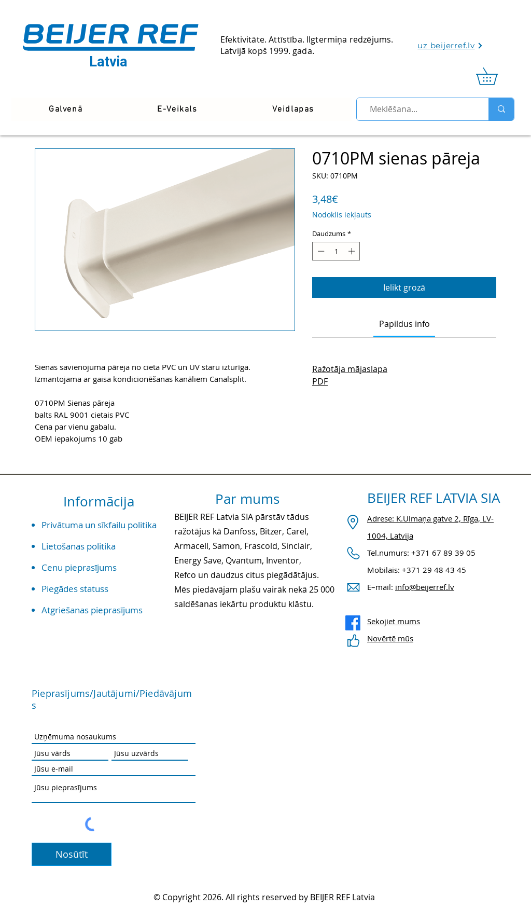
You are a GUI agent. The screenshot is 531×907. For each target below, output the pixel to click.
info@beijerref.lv (424, 587)
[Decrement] (320, 251)
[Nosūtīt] (71, 854)
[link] (495, 76)
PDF (320, 381)
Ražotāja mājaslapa (349, 369)
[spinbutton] (336, 251)
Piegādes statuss (74, 589)
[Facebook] (352, 622)
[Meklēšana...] (418, 109)
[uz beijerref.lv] (450, 45)
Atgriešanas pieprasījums (92, 610)
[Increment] (352, 251)
